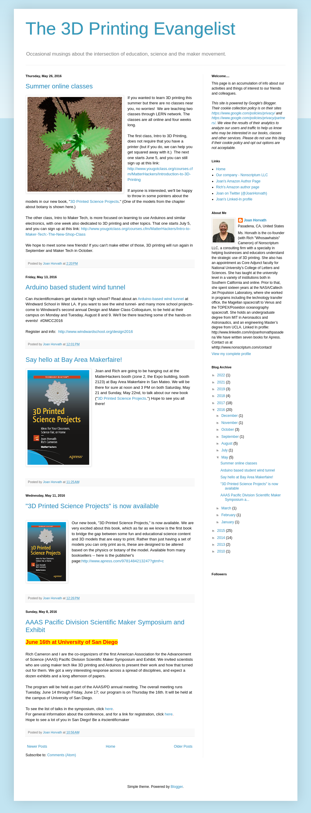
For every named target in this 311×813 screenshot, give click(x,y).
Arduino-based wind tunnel (161, 299)
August (227, 443)
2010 (221, 551)
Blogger (177, 787)
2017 (221, 403)
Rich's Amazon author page (237, 187)
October (228, 429)
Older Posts (183, 746)
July (225, 450)
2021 (221, 382)
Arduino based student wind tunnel (76, 287)
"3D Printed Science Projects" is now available (92, 506)
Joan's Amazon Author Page (238, 181)
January (228, 522)
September (230, 437)
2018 (221, 396)
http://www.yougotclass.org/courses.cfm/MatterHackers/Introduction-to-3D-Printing (160, 174)
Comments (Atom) (61, 755)
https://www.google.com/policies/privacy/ (243, 113)
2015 (221, 531)
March (226, 508)
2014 (221, 538)
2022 (221, 375)
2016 (221, 410)
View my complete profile (231, 354)
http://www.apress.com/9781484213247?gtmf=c (123, 561)
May (225, 457)
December (230, 416)
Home (110, 746)
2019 (221, 389)
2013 (221, 544)
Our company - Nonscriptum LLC (242, 175)
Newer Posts (37, 746)
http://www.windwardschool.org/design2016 (95, 331)
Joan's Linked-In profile (234, 199)
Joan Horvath (255, 220)
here (109, 709)
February (228, 515)
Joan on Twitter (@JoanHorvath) (241, 193)
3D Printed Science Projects (94, 201)
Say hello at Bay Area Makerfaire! (74, 359)
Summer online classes (59, 86)
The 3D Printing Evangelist (130, 28)
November (230, 423)
